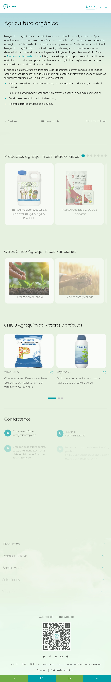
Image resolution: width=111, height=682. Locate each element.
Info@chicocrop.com (24, 437)
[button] (83, 155)
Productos (10, 544)
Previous (10, 123)
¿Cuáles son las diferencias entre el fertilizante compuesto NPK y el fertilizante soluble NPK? (24, 383)
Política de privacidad (62, 670)
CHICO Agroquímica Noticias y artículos (43, 325)
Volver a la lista (51, 123)
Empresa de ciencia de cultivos (24, 56)
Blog (49, 372)
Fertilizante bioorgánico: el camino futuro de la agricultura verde (76, 380)
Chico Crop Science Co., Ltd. (50, 664)
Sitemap (41, 670)
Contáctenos (17, 420)
